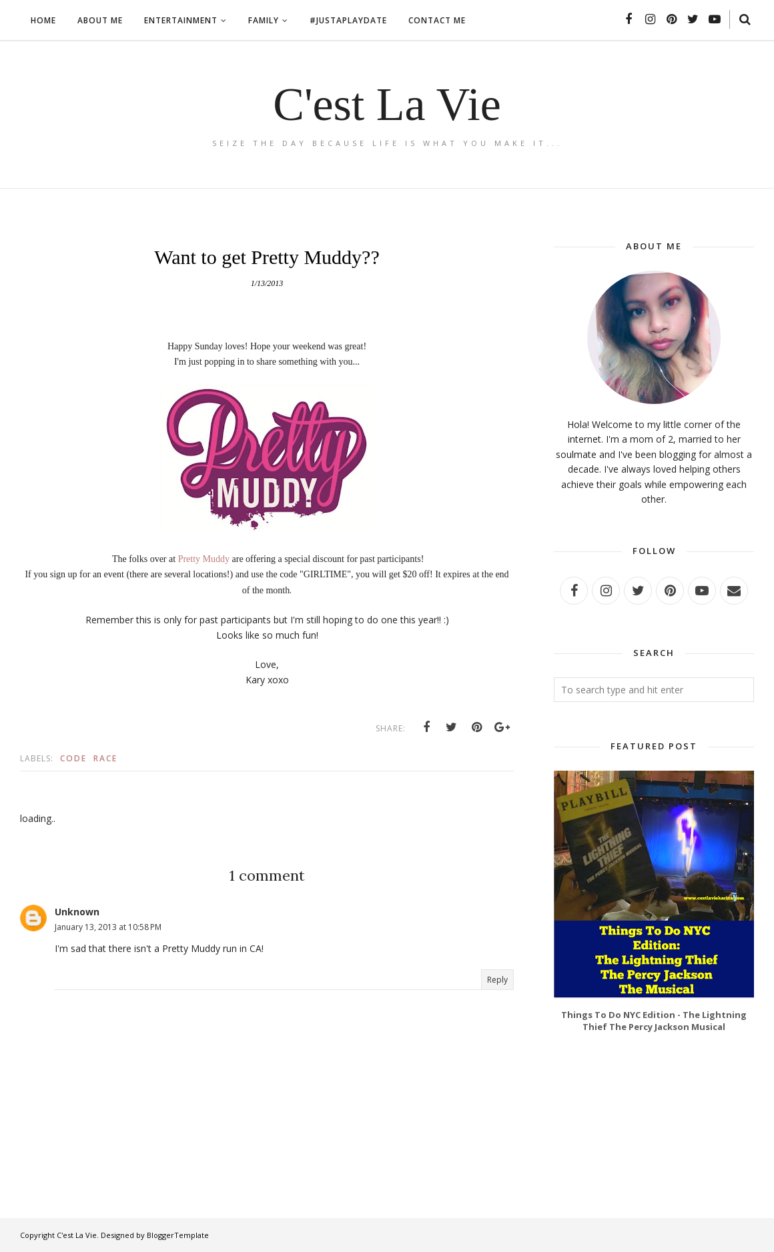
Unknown (77, 911)
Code (73, 758)
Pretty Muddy (204, 559)
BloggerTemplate (178, 1235)
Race (105, 758)
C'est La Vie (387, 104)
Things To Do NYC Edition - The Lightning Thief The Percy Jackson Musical (654, 1021)
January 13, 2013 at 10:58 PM (108, 927)
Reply (497, 979)
